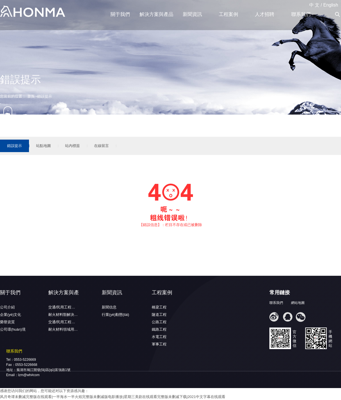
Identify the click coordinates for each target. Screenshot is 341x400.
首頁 (31, 96)
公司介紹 (7, 307)
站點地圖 (43, 146)
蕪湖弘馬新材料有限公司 (32, 11)
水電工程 (159, 337)
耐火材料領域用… (63, 329)
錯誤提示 (14, 146)
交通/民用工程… (61, 307)
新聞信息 (109, 307)
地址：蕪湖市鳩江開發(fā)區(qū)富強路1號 (38, 370)
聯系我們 (301, 14)
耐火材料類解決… (63, 314)
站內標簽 (72, 146)
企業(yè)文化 (10, 314)
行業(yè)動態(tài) (115, 314)
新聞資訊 (192, 14)
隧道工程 (159, 314)
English (330, 5)
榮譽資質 (7, 322)
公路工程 (159, 322)
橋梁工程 (159, 307)
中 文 (314, 5)
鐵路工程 (159, 329)
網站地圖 (298, 303)
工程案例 (228, 14)
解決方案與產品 (156, 14)
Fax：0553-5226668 (21, 365)
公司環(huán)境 (13, 329)
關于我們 (120, 14)
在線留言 (101, 146)
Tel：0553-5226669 (21, 360)
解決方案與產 (63, 292)
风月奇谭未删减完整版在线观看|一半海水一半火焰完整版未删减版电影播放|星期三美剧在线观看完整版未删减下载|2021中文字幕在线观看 (112, 397)
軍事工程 (159, 344)
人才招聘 (264, 14)
